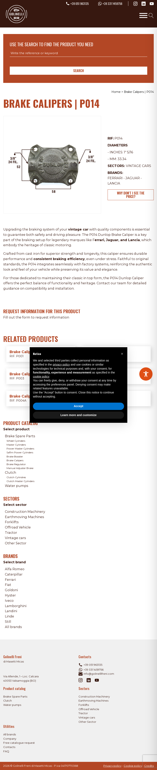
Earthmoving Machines (24, 517)
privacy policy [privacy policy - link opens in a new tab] (61, 364)
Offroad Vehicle (18, 527)
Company (9, 738)
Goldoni (11, 590)
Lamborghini (15, 606)
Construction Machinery (25, 512)
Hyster (10, 595)
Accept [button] (78, 406)
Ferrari (115, 178)
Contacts (9, 747)
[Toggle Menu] (143, 15)
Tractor (11, 533)
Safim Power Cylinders (20, 452)
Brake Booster (15, 456)
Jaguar (132, 178)
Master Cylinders (16, 444)
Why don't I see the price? (130, 195)
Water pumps (16, 486)
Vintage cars (138, 166)
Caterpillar (14, 574)
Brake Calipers (15, 460)
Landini (11, 611)
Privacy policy (112, 765)
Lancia (114, 183)
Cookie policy (133, 765)
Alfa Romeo (14, 569)
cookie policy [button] (41, 376)
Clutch (10, 472)
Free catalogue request (19, 742)
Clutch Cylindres (16, 477)
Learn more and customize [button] (78, 415)
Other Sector (15, 543)
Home (116, 92)
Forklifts (12, 522)
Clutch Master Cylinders (20, 481)
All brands (13, 627)
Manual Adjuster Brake (20, 468)
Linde (9, 616)
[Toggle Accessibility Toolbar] (146, 374)
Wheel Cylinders (16, 440)
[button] (122, 353)
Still (8, 622)
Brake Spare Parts (20, 436)
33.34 (122, 159)
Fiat (8, 585)
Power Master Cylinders (20, 448)
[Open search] (151, 15)
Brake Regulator (16, 464)
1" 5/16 (128, 152)
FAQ (6, 751)
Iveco (9, 601)
